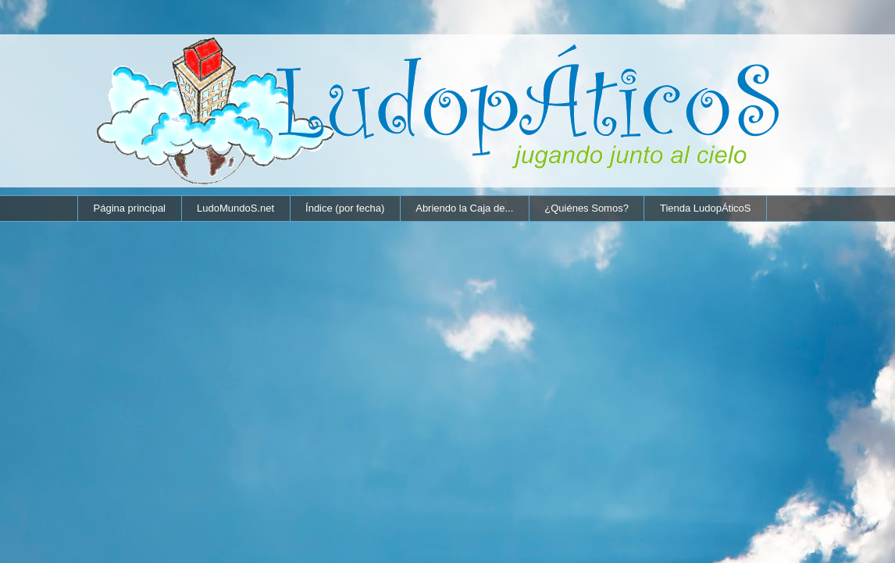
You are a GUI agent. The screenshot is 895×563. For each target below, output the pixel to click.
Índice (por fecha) (344, 208)
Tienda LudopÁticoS (705, 208)
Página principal (130, 208)
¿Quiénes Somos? (586, 208)
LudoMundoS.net (235, 208)
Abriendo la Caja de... (464, 208)
